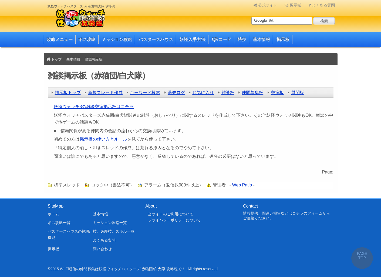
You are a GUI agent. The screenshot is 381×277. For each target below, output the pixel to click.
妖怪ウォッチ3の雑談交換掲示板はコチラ (94, 106)
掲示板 (295, 5)
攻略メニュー (60, 39)
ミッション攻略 (117, 39)
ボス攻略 (87, 39)
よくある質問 (323, 5)
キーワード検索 (145, 92)
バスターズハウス (156, 39)
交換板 (277, 92)
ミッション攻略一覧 (110, 223)
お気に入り (203, 92)
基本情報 (261, 39)
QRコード (221, 39)
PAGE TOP (362, 255)
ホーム (53, 214)
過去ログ (176, 92)
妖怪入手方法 (192, 39)
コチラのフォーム (307, 213)
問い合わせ (102, 249)
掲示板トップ (68, 92)
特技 (242, 39)
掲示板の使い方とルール (103, 139)
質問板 (297, 92)
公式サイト (267, 5)
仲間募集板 (252, 92)
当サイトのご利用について (170, 214)
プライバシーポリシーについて (174, 220)
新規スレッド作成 (105, 92)
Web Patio (242, 185)
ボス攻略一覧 (59, 223)
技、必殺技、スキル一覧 (113, 231)
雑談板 (227, 92)
